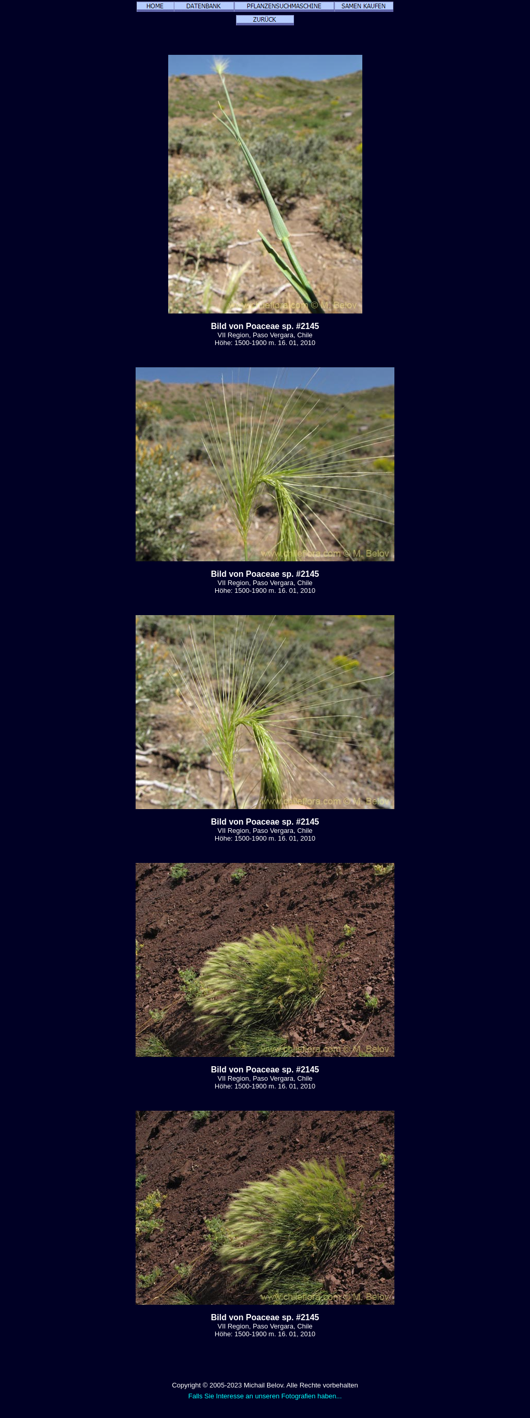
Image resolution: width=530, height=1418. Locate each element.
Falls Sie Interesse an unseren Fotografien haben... (265, 1396)
